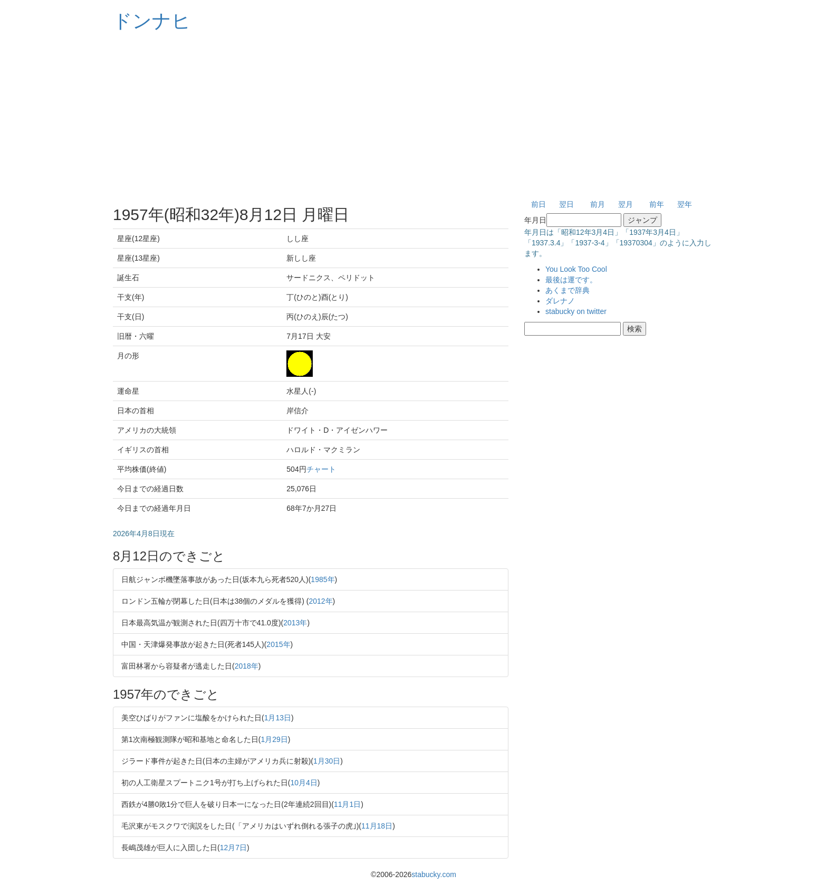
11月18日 (376, 826)
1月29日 (274, 739)
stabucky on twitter (576, 311)
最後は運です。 (571, 279)
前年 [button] (656, 204)
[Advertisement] (413, 116)
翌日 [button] (566, 204)
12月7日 (233, 847)
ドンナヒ (152, 21)
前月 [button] (597, 204)
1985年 (322, 579)
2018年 (246, 666)
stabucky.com (433, 874)
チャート (321, 469)
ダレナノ (560, 301)
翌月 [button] (625, 204)
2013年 (295, 622)
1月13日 (277, 717)
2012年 (320, 601)
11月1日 (347, 804)
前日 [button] (538, 204)
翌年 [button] (684, 204)
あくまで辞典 (567, 290)
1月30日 (326, 761)
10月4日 (303, 782)
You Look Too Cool (576, 269)
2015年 (278, 644)
